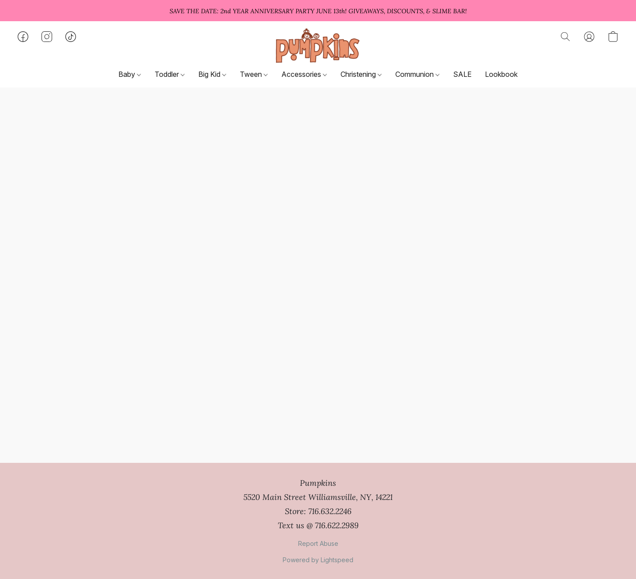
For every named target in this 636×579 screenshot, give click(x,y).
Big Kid (212, 74)
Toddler (170, 74)
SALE (462, 74)
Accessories (304, 74)
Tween (254, 74)
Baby (129, 74)
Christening (361, 74)
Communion (417, 74)
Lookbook (501, 74)
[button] (318, 45)
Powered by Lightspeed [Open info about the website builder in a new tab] (318, 560)
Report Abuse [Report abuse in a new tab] (318, 543)
